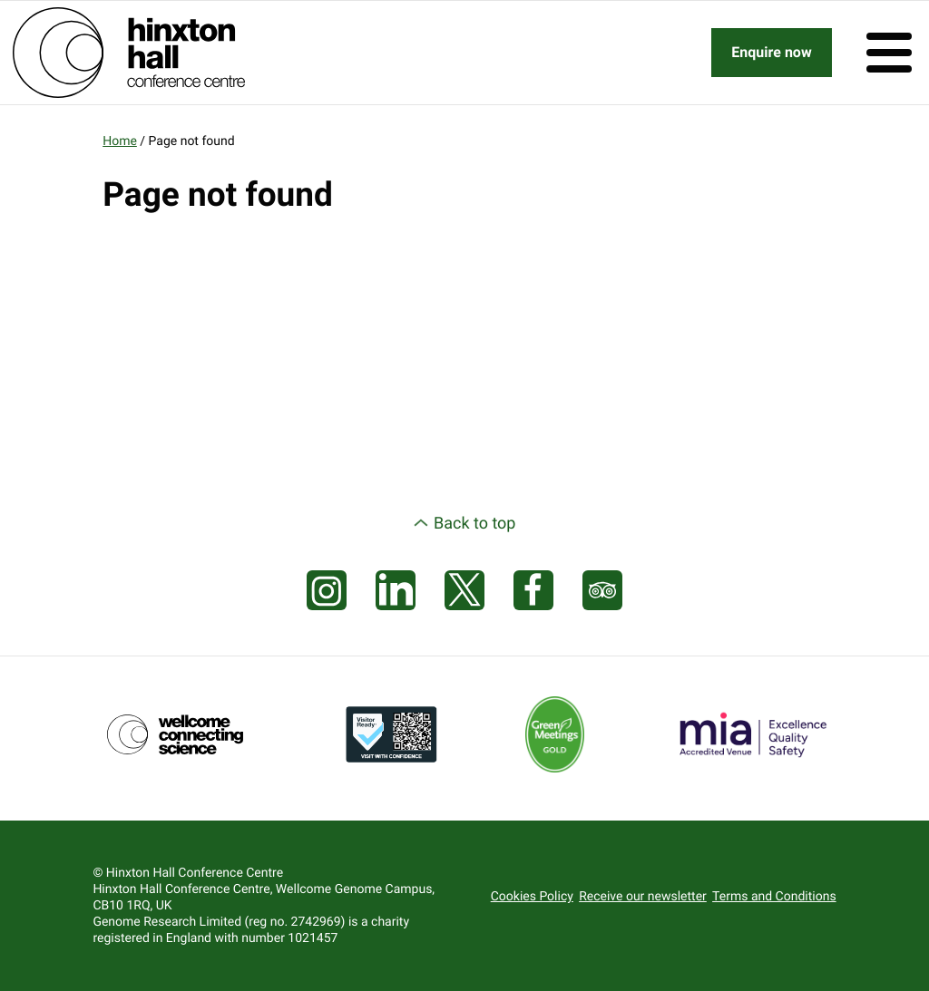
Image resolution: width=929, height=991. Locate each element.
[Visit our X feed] (464, 591)
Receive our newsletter (643, 896)
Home (120, 141)
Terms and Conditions (774, 896)
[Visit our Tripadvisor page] (602, 591)
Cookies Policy (532, 896)
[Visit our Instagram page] (327, 591)
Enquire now (771, 52)
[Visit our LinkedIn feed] (396, 591)
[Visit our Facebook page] (533, 591)
